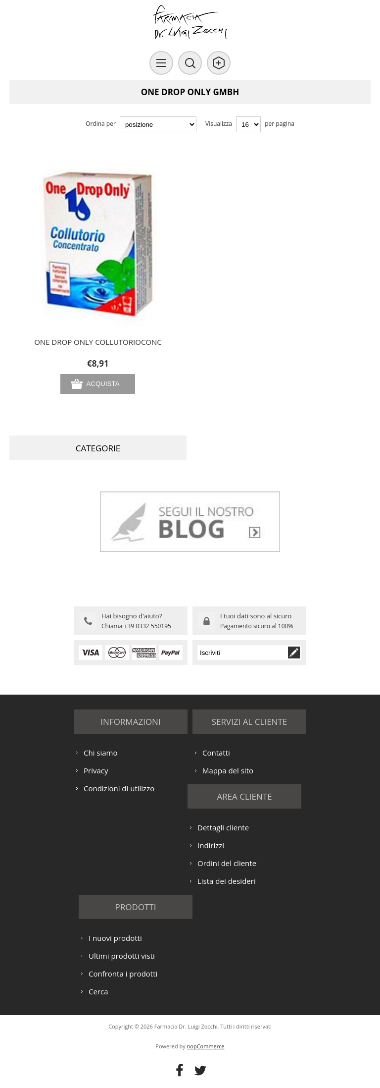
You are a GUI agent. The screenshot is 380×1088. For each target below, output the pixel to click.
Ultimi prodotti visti (122, 956)
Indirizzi (210, 845)
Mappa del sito (227, 770)
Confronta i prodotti (123, 974)
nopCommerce (206, 1046)
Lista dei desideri (226, 881)
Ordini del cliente (226, 863)
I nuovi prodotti (115, 938)
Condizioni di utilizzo (119, 788)
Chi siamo (101, 753)
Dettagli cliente (223, 827)
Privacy (96, 770)
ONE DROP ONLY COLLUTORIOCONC (98, 341)
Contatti (216, 753)
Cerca (98, 991)
